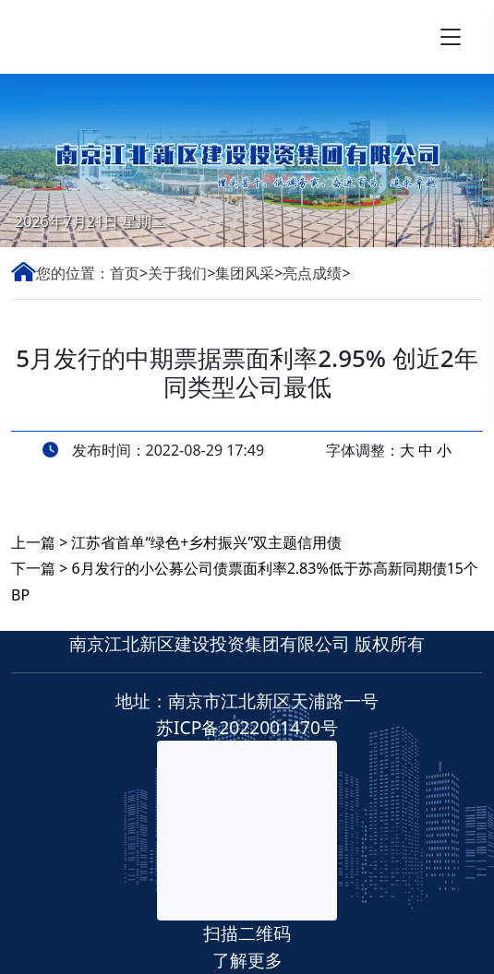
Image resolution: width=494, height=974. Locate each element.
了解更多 (247, 959)
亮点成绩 (312, 273)
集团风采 (244, 273)
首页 (124, 273)
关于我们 (177, 273)
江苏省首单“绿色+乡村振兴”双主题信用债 (206, 542)
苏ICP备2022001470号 (247, 727)
